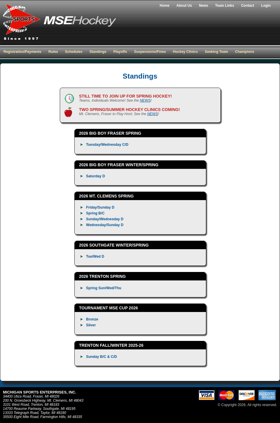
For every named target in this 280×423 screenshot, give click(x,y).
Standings (98, 52)
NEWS (145, 100)
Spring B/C (95, 213)
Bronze (92, 319)
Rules (53, 52)
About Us (184, 6)
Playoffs (120, 52)
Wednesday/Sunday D (104, 225)
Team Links (224, 6)
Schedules (74, 52)
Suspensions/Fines (150, 52)
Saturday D (95, 176)
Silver (91, 325)
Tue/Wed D (95, 256)
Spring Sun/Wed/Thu (103, 288)
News (203, 6)
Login (266, 6)
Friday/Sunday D (100, 207)
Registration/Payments (22, 52)
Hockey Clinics (185, 52)
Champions (244, 52)
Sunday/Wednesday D (104, 219)
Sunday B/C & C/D (101, 357)
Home (164, 6)
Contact (247, 6)
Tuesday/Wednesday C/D (107, 145)
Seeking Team (216, 52)
